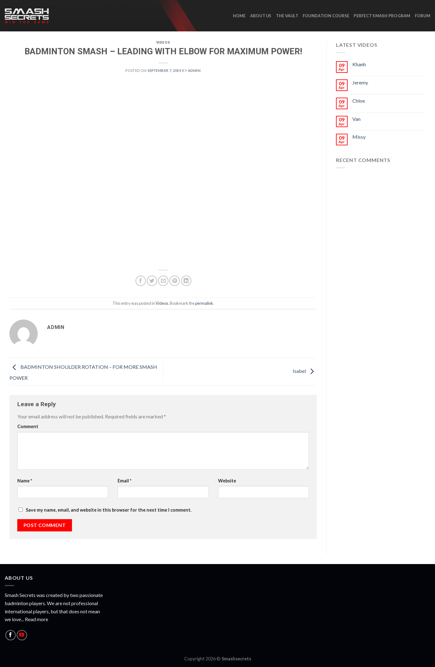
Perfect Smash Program (382, 15)
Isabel (305, 371)
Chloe (358, 101)
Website (227, 480)
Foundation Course (326, 15)
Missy (359, 137)
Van (356, 119)
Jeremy (360, 82)
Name (24, 480)
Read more (36, 619)
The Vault (287, 15)
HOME (239, 15)
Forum (422, 15)
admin (194, 70)
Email (124, 480)
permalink (204, 303)
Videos (163, 42)
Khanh (359, 64)
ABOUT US (261, 15)
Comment (27, 426)
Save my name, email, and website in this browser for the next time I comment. (108, 510)
